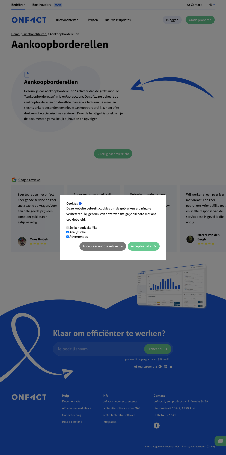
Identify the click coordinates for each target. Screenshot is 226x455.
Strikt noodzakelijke (83, 227)
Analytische (77, 232)
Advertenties (78, 236)
